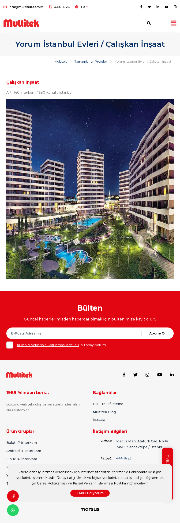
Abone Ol (157, 333)
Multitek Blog (104, 412)
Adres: (106, 441)
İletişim (99, 420)
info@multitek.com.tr (23, 7)
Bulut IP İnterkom (21, 443)
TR (81, 7)
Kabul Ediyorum (90, 493)
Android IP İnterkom (23, 451)
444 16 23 (59, 7)
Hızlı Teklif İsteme (108, 404)
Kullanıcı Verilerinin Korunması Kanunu (48, 345)
